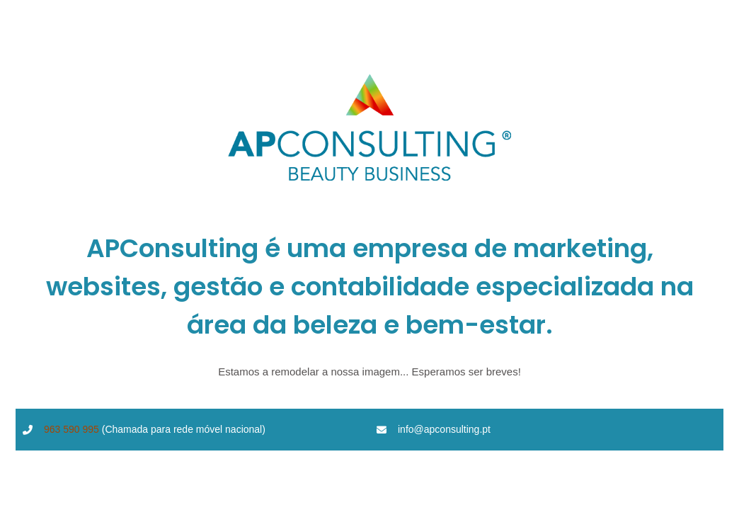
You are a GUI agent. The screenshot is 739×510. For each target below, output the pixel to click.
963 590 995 (71, 429)
